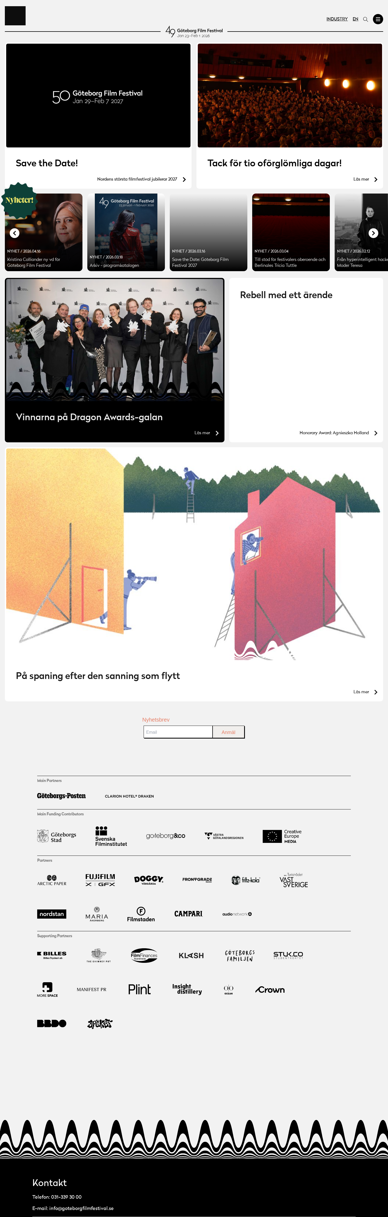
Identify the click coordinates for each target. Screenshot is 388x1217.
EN (355, 19)
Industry (337, 19)
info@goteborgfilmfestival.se (81, 1208)
